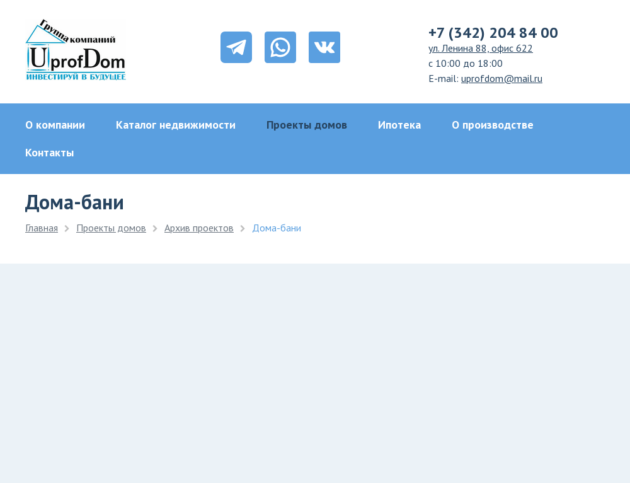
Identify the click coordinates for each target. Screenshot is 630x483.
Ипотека (399, 124)
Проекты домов (306, 124)
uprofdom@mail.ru (501, 78)
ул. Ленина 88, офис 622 (480, 48)
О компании (55, 124)
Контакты (49, 152)
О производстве (493, 124)
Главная (41, 227)
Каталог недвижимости (176, 124)
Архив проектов (199, 227)
